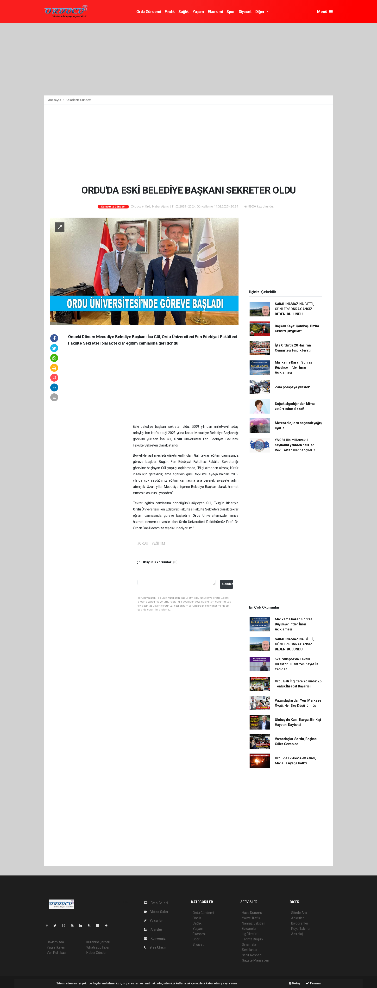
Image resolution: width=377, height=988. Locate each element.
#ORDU (142, 543)
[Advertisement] (188, 59)
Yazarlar (153, 921)
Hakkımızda (55, 942)
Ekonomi (215, 11)
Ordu (179, 439)
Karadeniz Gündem (79, 100)
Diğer (260, 11)
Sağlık (183, 11)
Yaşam (198, 11)
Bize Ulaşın (155, 947)
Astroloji (297, 934)
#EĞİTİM (158, 543)
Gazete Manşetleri (255, 960)
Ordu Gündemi (148, 11)
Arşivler (153, 929)
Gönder (227, 584)
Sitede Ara (299, 913)
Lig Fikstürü (250, 934)
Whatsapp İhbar (98, 947)
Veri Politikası (56, 953)
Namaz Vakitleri (253, 923)
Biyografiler (299, 923)
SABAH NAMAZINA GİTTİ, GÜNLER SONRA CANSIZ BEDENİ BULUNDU (294, 309)
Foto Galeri (156, 903)
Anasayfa (55, 100)
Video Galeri (156, 912)
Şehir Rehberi (252, 955)
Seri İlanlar (250, 950)
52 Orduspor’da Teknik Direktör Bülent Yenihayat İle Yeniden (296, 664)
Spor (230, 11)
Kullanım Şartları (98, 942)
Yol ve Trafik (251, 918)
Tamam (313, 983)
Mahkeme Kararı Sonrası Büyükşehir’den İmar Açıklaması (294, 367)
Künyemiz (155, 938)
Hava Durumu (252, 913)
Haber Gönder (96, 953)
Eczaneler (249, 929)
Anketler (297, 918)
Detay (295, 983)
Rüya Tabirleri (301, 929)
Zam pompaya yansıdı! (292, 387)
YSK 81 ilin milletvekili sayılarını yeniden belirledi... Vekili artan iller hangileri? (296, 445)
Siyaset (245, 11)
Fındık (170, 11)
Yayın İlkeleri (56, 947)
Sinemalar (249, 944)
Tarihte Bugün (252, 939)
